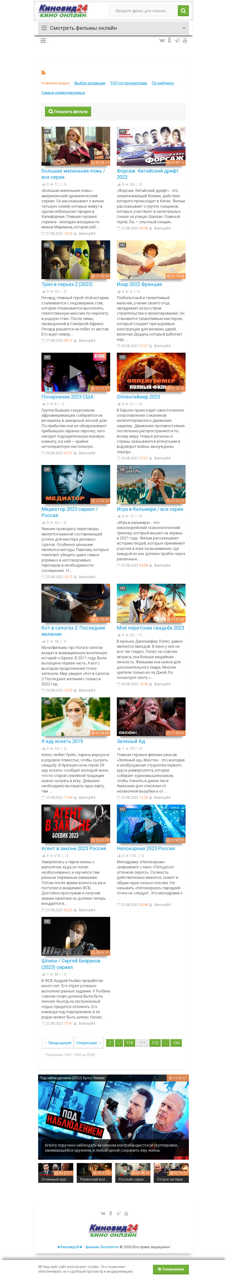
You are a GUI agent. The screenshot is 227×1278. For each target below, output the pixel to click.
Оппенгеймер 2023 (138, 397)
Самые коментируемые (63, 92)
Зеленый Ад (131, 741)
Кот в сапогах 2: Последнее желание (73, 631)
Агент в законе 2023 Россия (73, 848)
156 (176, 1043)
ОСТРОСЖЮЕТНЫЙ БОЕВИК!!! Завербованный (46, 1179)
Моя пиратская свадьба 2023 (150, 628)
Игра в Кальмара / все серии (150, 509)
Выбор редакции (89, 83)
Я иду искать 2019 (62, 741)
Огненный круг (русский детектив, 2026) (84, 1179)
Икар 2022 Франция (139, 284)
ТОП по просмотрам (128, 83)
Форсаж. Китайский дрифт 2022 (148, 174)
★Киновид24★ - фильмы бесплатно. (88, 1247)
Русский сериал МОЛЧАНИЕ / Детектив (162, 1179)
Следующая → (89, 1043)
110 (129, 1043)
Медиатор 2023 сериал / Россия (69, 512)
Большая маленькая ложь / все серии (73, 174)
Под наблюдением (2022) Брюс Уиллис (72, 1078)
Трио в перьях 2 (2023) (67, 284)
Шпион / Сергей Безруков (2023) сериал (70, 964)
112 (155, 1043)
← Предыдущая (57, 1043)
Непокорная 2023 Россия (146, 848)
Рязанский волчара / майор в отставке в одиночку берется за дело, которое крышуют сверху (123, 1179)
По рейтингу (163, 83)
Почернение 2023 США (67, 397)
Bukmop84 (87, 234)
